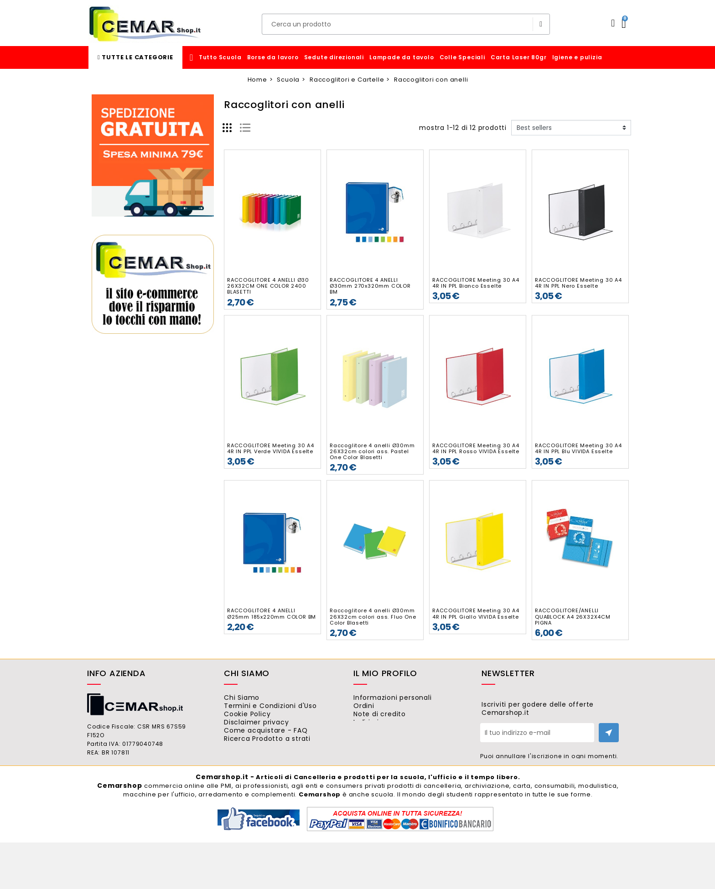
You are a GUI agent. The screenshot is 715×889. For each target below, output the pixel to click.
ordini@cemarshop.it (138, 794)
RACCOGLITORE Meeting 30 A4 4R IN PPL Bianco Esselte (475, 282)
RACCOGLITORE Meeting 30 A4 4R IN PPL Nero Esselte (578, 282)
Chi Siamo (254, 697)
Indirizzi (378, 734)
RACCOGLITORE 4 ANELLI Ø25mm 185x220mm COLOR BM (271, 613)
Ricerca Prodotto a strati (279, 759)
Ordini (376, 709)
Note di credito (391, 722)
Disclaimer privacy (268, 734)
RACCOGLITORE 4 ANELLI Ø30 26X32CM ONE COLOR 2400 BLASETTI (268, 285)
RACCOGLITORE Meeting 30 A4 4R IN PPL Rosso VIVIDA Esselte (475, 448)
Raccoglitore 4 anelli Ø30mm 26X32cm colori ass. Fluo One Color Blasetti (373, 616)
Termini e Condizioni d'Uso (282, 709)
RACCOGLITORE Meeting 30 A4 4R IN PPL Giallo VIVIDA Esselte (475, 613)
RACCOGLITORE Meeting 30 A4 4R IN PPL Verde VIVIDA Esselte (270, 448)
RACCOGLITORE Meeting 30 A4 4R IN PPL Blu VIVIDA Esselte (578, 448)
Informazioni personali (404, 697)
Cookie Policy (259, 722)
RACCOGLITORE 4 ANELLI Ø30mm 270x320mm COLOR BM (370, 285)
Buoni (375, 747)
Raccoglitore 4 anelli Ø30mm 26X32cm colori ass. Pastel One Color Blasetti (372, 451)
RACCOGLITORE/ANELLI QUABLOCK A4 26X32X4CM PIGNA (573, 616)
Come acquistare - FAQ (278, 747)
